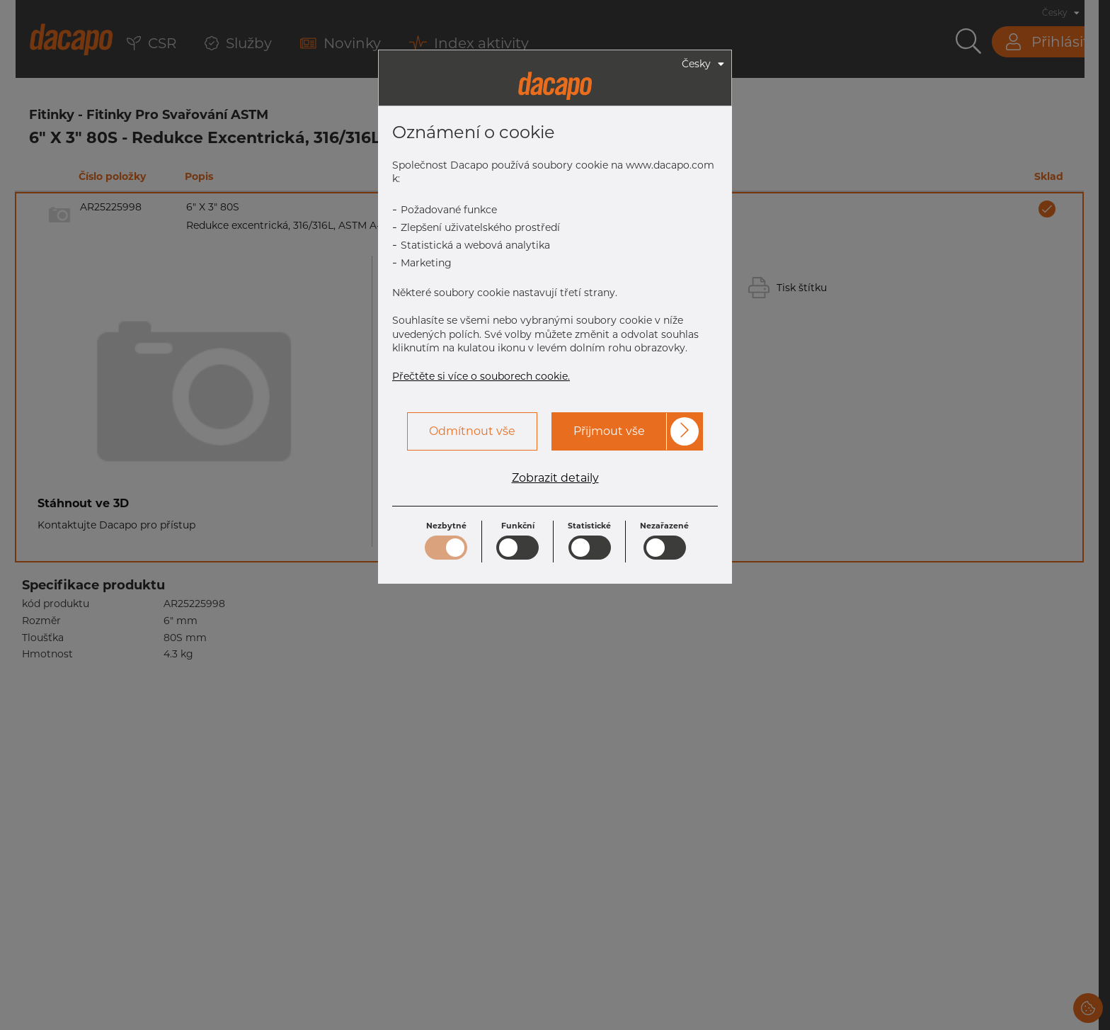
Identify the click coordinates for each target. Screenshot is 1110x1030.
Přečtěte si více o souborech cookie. (481, 376)
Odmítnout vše (472, 431)
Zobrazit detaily (555, 478)
